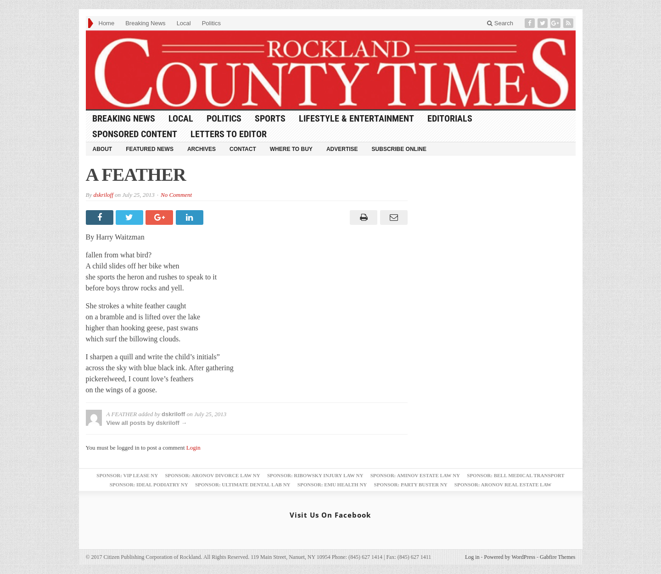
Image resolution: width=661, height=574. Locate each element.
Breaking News (145, 23)
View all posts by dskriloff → (146, 422)
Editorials (449, 118)
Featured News (150, 149)
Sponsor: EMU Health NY (332, 484)
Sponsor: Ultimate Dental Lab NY (243, 484)
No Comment (176, 194)
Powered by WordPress (509, 557)
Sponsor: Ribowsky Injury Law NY (315, 475)
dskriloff (103, 194)
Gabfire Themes (557, 557)
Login (193, 447)
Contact (243, 149)
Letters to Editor (228, 133)
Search (500, 23)
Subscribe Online (399, 149)
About (102, 149)
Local (184, 23)
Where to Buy (291, 149)
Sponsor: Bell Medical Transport (515, 475)
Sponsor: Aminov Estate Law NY (415, 475)
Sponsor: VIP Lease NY (127, 475)
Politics (211, 23)
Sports (270, 118)
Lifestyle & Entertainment (356, 118)
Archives (201, 149)
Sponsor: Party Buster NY (411, 484)
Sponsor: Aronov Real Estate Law (503, 484)
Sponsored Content (134, 133)
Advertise (342, 149)
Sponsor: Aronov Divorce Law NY (212, 475)
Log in (472, 557)
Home (107, 23)
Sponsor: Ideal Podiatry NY (149, 484)
